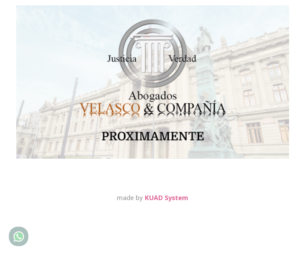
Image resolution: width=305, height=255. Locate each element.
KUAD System (166, 197)
